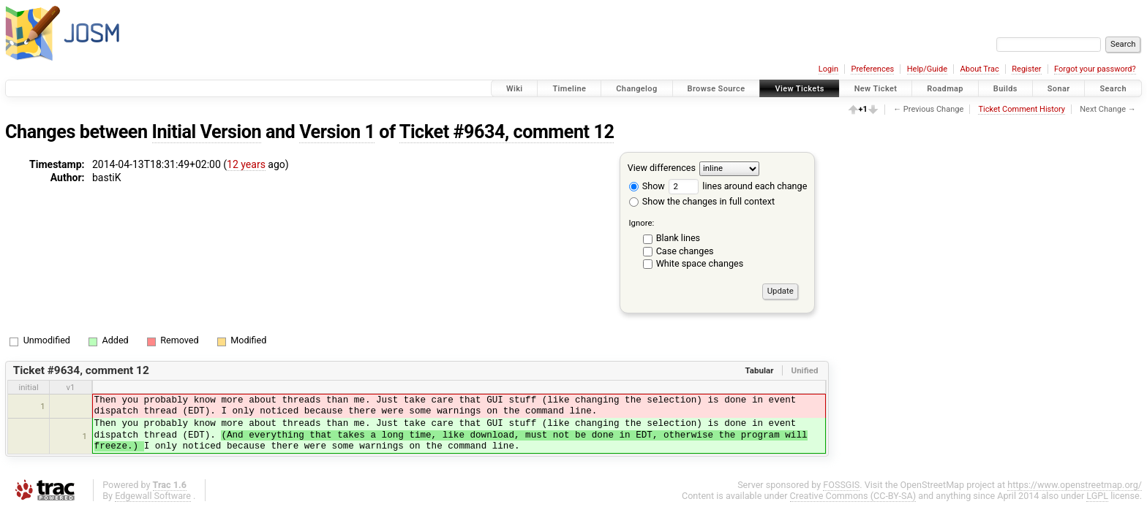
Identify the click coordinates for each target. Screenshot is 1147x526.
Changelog (636, 89)
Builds (1005, 89)
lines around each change (738, 185)
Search (1113, 89)
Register (1026, 69)
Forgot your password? (1095, 69)
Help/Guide (927, 69)
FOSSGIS (841, 484)
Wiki (514, 89)
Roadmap (945, 89)
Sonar (1059, 89)
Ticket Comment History (1021, 109)
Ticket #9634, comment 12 (506, 131)
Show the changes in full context (702, 201)
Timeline (569, 89)
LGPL (1097, 495)
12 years (246, 164)
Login (828, 69)
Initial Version (207, 131)
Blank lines (678, 237)
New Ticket (876, 89)
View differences (662, 167)
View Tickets (799, 89)
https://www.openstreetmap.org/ (1074, 484)
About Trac (979, 69)
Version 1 (337, 131)
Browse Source (716, 89)
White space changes (700, 263)
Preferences (872, 69)
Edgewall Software (153, 495)
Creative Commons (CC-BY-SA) (853, 495)
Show (647, 185)
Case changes (685, 250)
